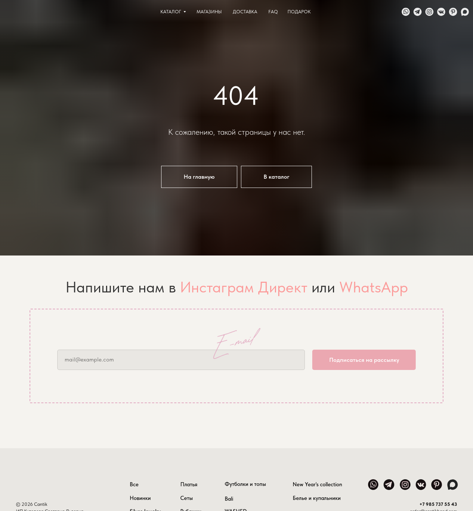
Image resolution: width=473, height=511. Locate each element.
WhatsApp (373, 287)
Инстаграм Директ (243, 287)
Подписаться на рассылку (364, 359)
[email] (181, 360)
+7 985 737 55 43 (438, 504)
